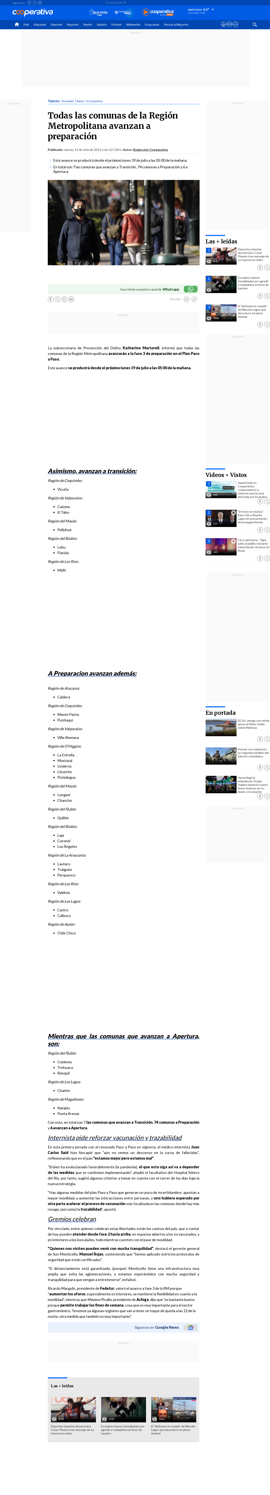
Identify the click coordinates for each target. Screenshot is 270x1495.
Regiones (73, 24)
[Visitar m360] (229, 28)
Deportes (56, 24)
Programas (152, 24)
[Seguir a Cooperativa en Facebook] (29, 2)
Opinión (102, 24)
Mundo (87, 24)
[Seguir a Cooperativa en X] (35, 2)
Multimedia (133, 24)
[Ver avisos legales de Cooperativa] (223, 28)
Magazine (40, 24)
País (26, 24)
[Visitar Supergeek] (235, 28)
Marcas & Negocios (176, 24)
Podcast (116, 24)
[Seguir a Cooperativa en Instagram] (40, 2)
